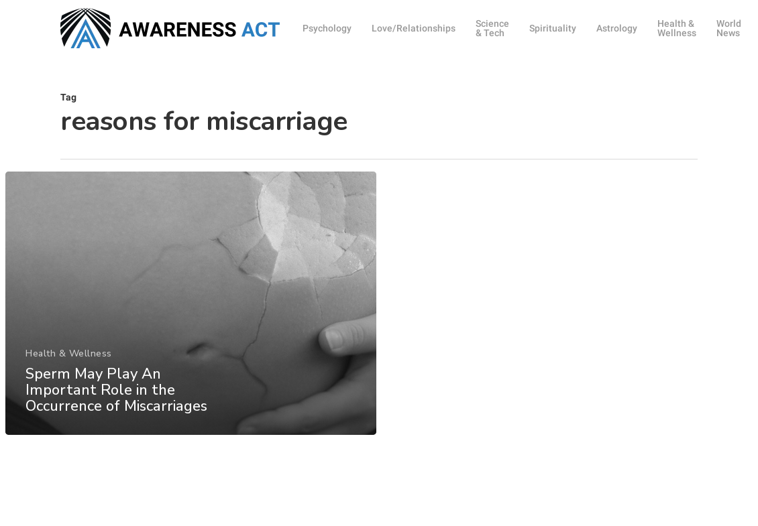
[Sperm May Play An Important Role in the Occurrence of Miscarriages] (190, 311)
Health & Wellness (68, 361)
